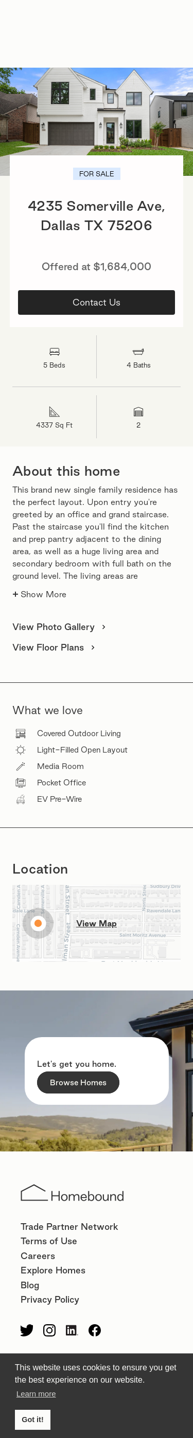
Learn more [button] (36, 1393)
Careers (38, 1256)
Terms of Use (49, 1241)
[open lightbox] (96, 122)
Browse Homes (78, 1082)
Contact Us (96, 302)
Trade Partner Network (69, 1226)
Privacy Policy (50, 1299)
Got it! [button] (32, 1419)
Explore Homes (53, 1270)
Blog (30, 1285)
